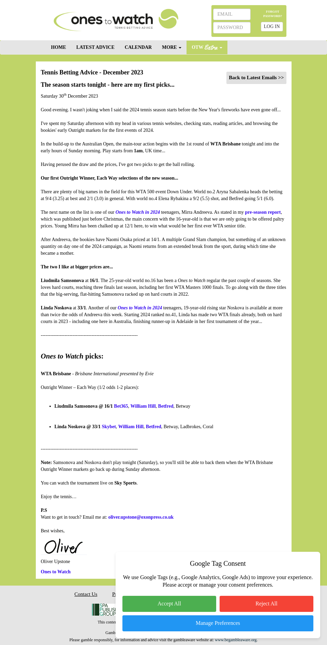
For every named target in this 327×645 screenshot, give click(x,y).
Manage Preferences (218, 623)
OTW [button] (207, 47)
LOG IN (272, 26)
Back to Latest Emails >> (256, 77)
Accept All (169, 603)
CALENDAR (138, 47)
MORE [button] (171, 47)
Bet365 (121, 406)
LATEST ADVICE (95, 47)
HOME (58, 47)
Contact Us (85, 594)
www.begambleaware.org (235, 639)
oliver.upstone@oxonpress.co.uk (141, 517)
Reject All (266, 603)
